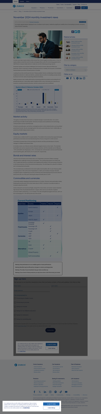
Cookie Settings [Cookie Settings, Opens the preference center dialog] (51, 407)
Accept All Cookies (51, 404)
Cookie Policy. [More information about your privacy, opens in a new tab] (26, 407)
